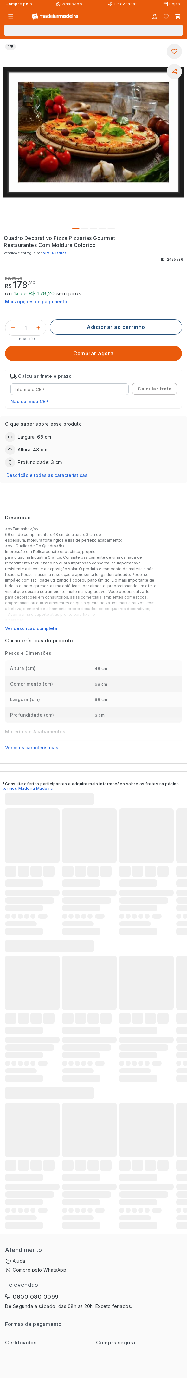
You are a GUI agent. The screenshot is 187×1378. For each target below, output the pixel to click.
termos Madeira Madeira (28, 788)
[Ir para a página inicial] (55, 16)
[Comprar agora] (93, 353)
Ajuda (19, 1261)
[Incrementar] (38, 327)
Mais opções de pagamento (36, 301)
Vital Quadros (55, 253)
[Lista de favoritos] (166, 16)
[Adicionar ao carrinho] (116, 327)
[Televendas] (123, 4)
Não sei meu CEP (29, 401)
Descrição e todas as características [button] (46, 475)
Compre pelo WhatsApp (39, 1269)
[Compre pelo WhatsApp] (69, 4)
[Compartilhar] (174, 71)
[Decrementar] (13, 327)
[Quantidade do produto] (25, 328)
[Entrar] (154, 16)
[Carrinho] (177, 16)
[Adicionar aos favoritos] (174, 51)
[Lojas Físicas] (172, 4)
